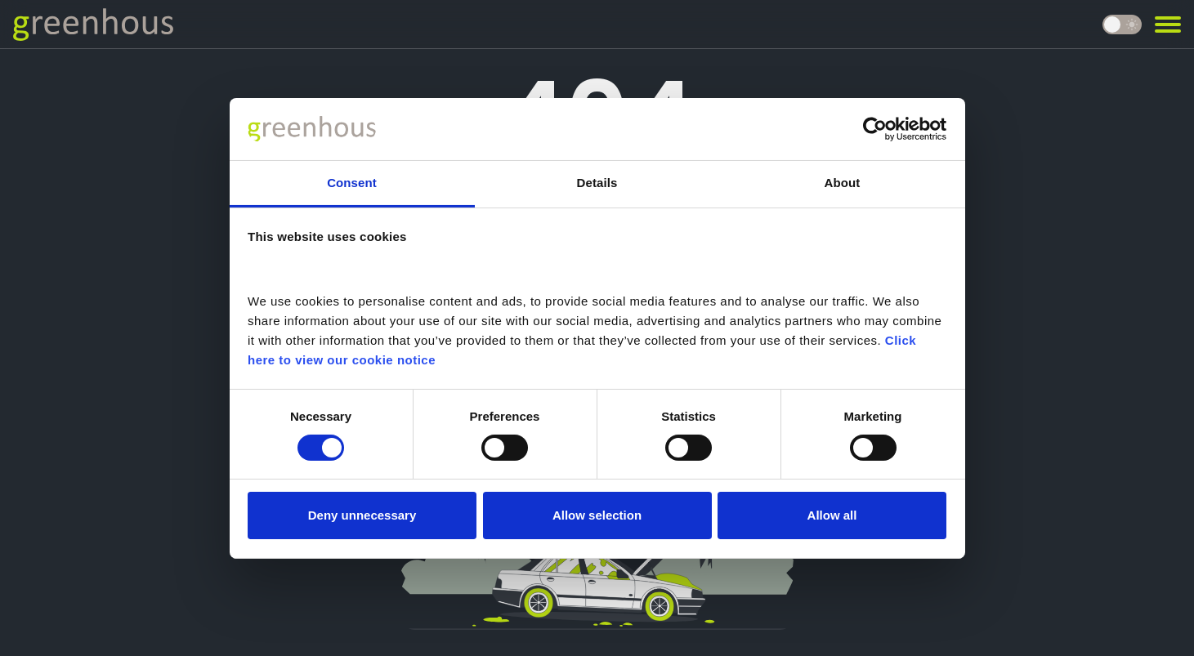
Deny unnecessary (362, 515)
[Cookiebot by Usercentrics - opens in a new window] (874, 129)
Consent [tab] (352, 183)
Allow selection (597, 515)
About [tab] (843, 183)
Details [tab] (597, 183)
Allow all (832, 515)
